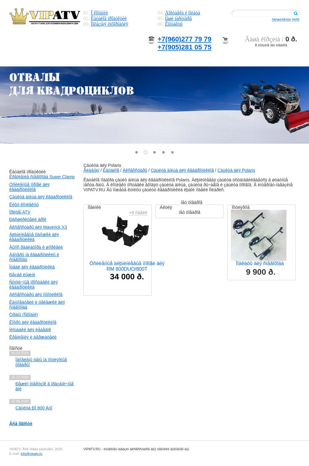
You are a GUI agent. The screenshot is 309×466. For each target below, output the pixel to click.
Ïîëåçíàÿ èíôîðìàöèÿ (109, 24)
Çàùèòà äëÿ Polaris (236, 170)
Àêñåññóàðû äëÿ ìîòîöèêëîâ (35, 294)
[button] (136, 152)
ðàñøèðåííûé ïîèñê (285, 19)
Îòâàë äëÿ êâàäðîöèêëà (32, 267)
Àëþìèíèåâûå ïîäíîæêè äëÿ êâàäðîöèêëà (34, 237)
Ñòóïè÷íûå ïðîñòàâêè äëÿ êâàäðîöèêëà (33, 285)
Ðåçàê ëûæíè (22, 274)
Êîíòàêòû (174, 24)
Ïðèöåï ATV (19, 212)
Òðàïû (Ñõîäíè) (23, 314)
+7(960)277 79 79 (184, 39)
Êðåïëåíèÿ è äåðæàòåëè (33, 337)
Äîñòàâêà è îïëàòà (182, 12)
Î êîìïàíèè (99, 12)
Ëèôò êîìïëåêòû (24, 204)
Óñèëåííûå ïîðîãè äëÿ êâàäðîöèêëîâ (29, 187)
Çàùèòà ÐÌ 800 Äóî (33, 407)
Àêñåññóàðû (135, 170)
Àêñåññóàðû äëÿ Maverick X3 (38, 227)
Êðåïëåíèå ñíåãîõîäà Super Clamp (42, 176)
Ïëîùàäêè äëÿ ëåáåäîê (30, 329)
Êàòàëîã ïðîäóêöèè (109, 18)
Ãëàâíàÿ (91, 170)
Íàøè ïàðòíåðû (178, 18)
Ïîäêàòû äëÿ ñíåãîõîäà (260, 263)
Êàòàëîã (111, 170)
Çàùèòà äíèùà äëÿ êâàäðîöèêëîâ (40, 196)
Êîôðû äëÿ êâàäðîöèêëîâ (33, 322)
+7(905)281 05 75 (184, 47)
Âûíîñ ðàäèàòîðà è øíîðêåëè (36, 247)
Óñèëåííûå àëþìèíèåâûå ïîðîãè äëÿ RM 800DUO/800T (127, 266)
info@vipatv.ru (31, 453)
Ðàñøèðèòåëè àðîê (27, 219)
